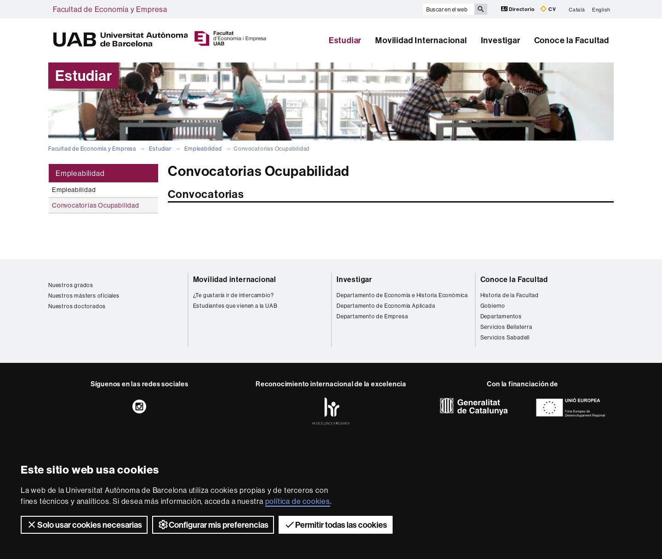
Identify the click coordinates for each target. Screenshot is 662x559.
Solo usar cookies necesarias (84, 524)
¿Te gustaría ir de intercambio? (233, 295)
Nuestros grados (70, 285)
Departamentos (501, 316)
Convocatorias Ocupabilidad (95, 205)
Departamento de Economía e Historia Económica (402, 295)
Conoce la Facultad (571, 40)
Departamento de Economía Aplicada (386, 305)
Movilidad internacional (234, 279)
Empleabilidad (203, 148)
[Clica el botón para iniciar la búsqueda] (480, 9)
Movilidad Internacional (421, 40)
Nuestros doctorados (77, 306)
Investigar (500, 40)
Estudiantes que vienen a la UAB (235, 305)
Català (577, 9)
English (601, 9)
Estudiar (345, 40)
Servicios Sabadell (505, 337)
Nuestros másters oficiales (84, 295)
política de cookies (297, 501)
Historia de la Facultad (509, 295)
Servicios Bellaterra (506, 326)
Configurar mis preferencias (213, 524)
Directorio (518, 9)
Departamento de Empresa (372, 316)
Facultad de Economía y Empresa (110, 9)
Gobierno (492, 305)
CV (548, 9)
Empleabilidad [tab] (80, 173)
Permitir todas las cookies (335, 524)
